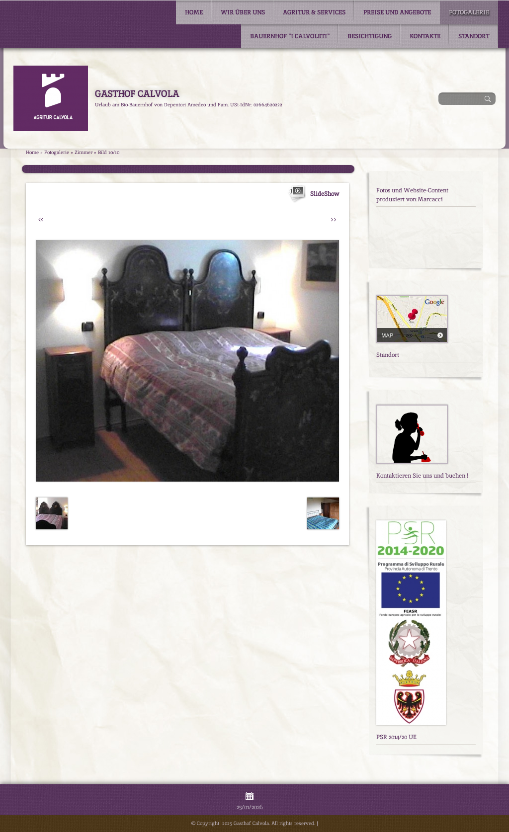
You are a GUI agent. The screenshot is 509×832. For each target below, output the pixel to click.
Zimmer (83, 152)
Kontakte (425, 36)
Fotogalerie (469, 12)
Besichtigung (369, 36)
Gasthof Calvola (137, 93)
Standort (473, 36)
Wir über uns (243, 12)
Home (194, 12)
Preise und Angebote (397, 12)
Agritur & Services (314, 12)
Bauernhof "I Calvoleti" (290, 36)
